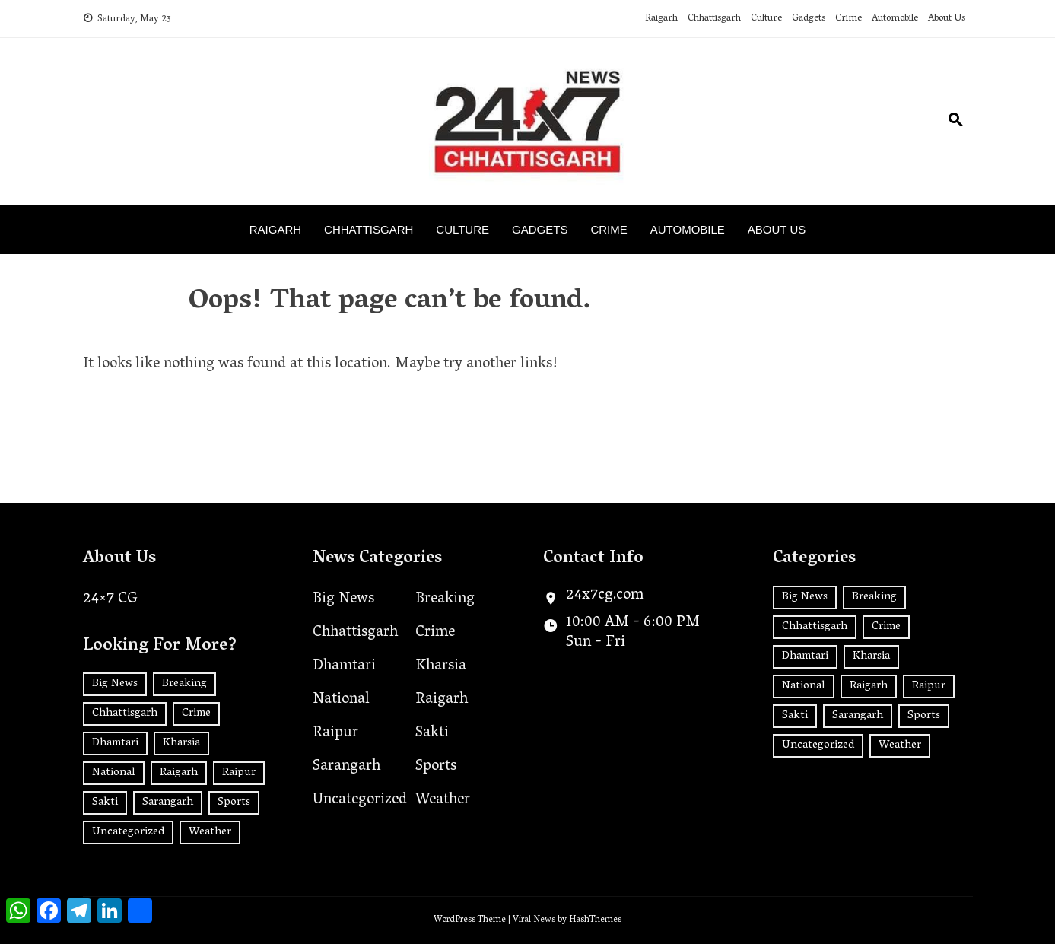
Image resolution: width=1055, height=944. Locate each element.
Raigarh (661, 18)
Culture (766, 18)
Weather (442, 800)
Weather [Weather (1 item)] (210, 832)
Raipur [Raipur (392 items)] (239, 772)
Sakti (432, 733)
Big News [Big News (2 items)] (115, 683)
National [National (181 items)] (113, 772)
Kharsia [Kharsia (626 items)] (181, 743)
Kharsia (440, 666)
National (341, 700)
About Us (946, 18)
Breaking (445, 599)
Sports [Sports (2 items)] (234, 802)
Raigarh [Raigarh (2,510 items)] (179, 772)
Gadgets (808, 18)
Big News (343, 599)
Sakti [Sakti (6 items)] (105, 802)
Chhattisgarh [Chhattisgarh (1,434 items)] (124, 713)
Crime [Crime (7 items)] (196, 713)
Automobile (895, 18)
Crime (848, 18)
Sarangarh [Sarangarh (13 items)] (167, 802)
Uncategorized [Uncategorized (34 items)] (128, 832)
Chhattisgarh (714, 18)
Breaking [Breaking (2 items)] (184, 683)
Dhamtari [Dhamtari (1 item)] (115, 743)
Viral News (534, 920)
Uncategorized (360, 800)
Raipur (335, 733)
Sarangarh (346, 767)
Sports (435, 767)
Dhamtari (344, 666)
